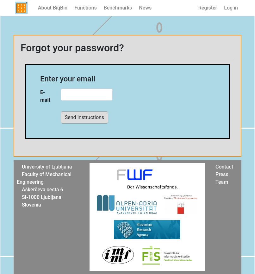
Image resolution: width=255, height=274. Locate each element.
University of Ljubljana (47, 167)
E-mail (45, 96)
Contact (224, 167)
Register (207, 8)
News (145, 8)
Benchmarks (118, 8)
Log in (231, 8)
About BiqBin (52, 8)
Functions (85, 8)
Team (221, 182)
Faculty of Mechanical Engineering (44, 178)
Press (221, 174)
